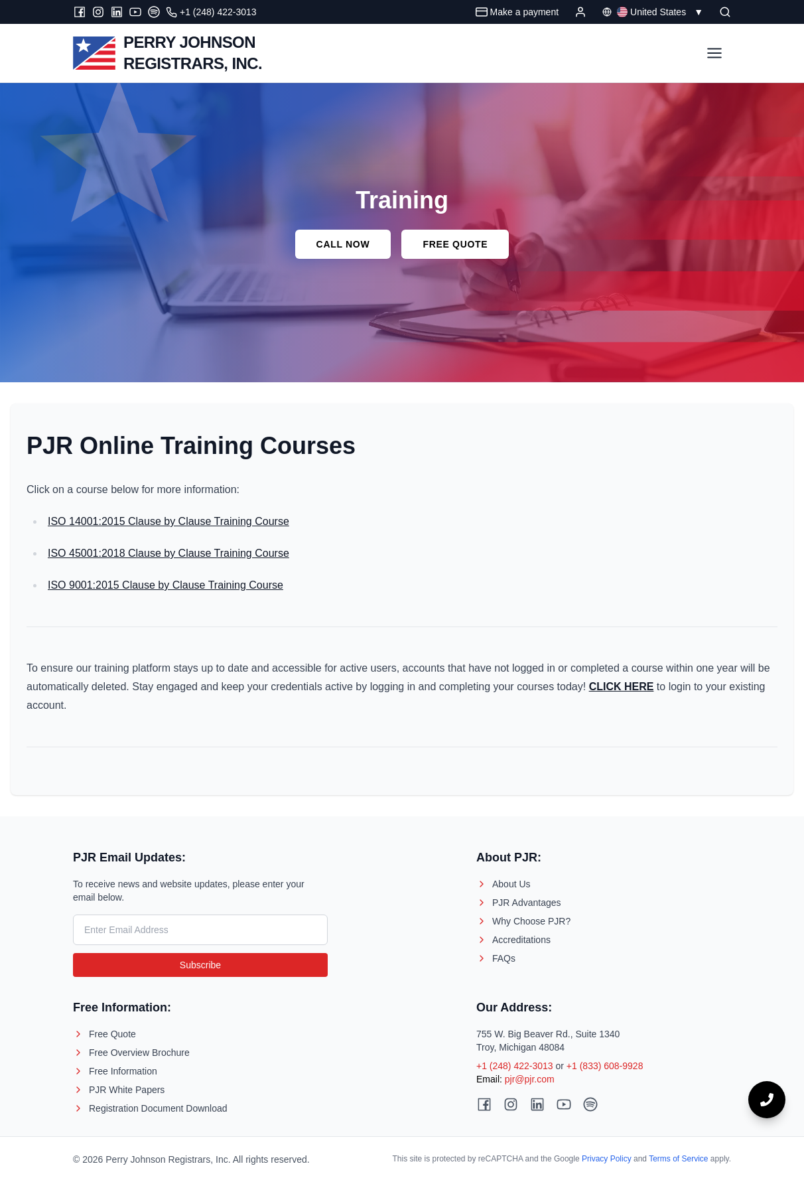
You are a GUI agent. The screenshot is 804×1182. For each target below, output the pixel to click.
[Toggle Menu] (714, 53)
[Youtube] (135, 12)
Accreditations (513, 939)
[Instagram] (98, 12)
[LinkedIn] (116, 12)
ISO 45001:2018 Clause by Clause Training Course (168, 553)
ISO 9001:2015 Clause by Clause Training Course (165, 585)
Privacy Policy (607, 1158)
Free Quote (455, 244)
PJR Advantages (518, 902)
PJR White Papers (119, 1089)
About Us (503, 884)
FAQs (495, 958)
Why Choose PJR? (523, 921)
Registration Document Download (150, 1108)
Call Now (343, 244)
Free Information (115, 1071)
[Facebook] (79, 12)
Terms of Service (678, 1158)
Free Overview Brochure (131, 1052)
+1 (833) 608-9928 (605, 1066)
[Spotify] (154, 12)
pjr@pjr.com (530, 1079)
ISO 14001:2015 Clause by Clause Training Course (168, 521)
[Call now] (766, 1099)
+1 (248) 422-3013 (514, 1066)
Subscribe (200, 965)
